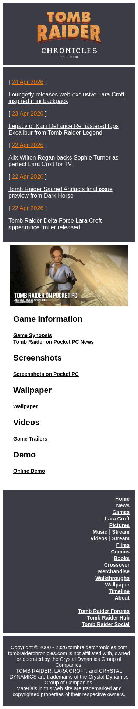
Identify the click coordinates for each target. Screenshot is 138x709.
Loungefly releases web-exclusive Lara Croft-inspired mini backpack (67, 97)
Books (122, 558)
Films (123, 545)
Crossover (117, 565)
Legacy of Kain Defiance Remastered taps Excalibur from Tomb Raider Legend (63, 129)
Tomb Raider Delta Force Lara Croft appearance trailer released (55, 224)
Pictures (119, 525)
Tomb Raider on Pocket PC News (53, 342)
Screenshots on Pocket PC (46, 374)
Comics (120, 552)
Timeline (119, 591)
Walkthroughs (112, 578)
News (123, 505)
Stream (121, 532)
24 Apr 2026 (27, 82)
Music (100, 532)
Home (122, 499)
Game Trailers (30, 439)
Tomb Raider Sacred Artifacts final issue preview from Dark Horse (60, 192)
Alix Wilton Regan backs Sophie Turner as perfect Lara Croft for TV (63, 160)
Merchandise (114, 571)
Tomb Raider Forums (104, 611)
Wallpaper (25, 406)
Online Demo (29, 471)
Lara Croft (117, 519)
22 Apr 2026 (27, 145)
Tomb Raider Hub (108, 618)
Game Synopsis (32, 335)
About (122, 598)
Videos (99, 538)
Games (121, 512)
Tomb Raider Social (106, 624)
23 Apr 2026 (27, 113)
